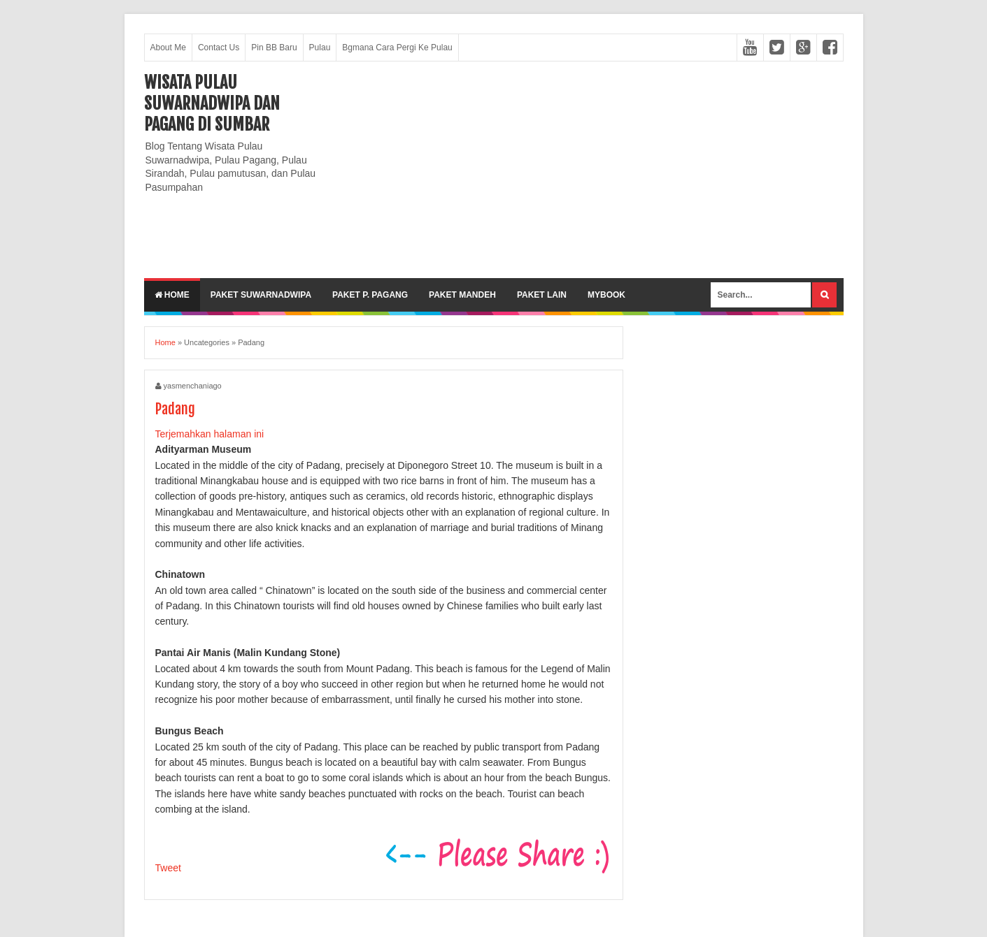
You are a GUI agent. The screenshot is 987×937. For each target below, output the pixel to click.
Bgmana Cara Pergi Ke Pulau (397, 47)
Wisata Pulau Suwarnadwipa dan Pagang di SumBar (212, 103)
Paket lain (542, 295)
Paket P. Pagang (370, 295)
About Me (168, 47)
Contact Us (218, 47)
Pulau (320, 47)
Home (172, 295)
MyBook (606, 295)
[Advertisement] (589, 170)
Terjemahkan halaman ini (209, 434)
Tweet (168, 867)
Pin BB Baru (274, 47)
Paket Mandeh (462, 295)
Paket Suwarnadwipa (261, 295)
